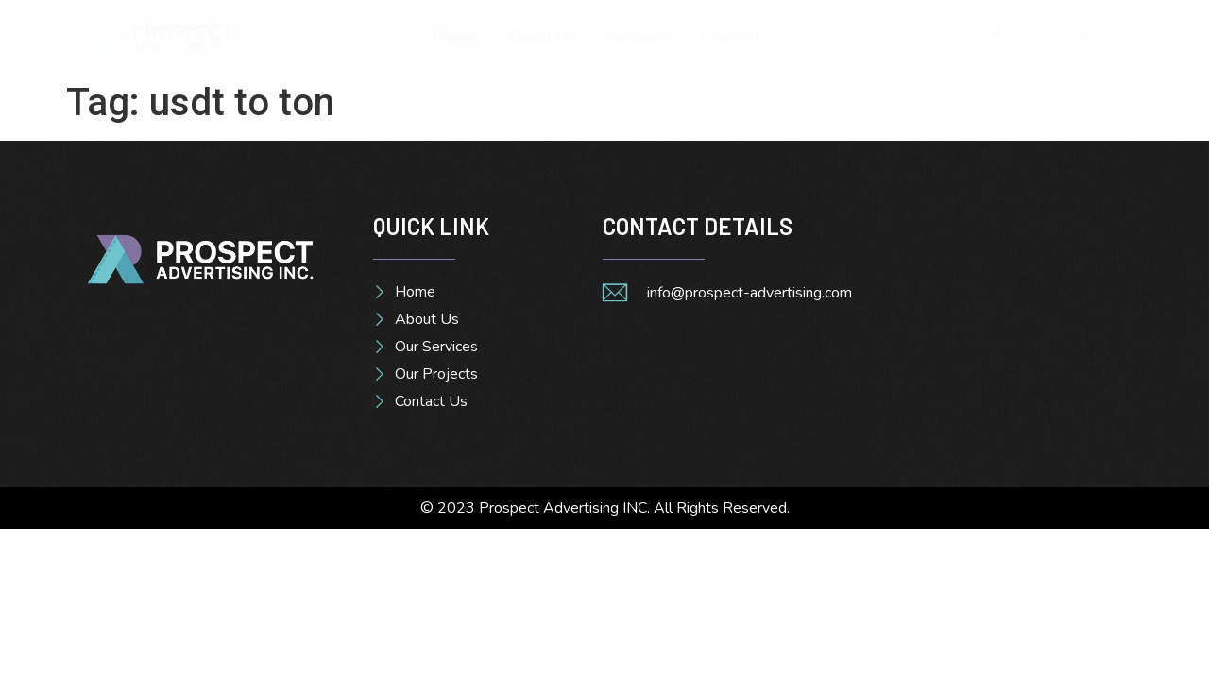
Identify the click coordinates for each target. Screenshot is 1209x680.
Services (637, 36)
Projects (730, 36)
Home (455, 36)
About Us (541, 36)
